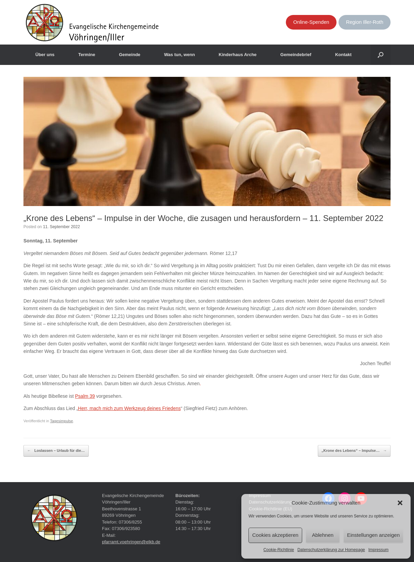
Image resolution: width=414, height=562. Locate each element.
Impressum (378, 549)
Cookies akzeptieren (275, 535)
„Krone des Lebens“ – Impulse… (354, 450)
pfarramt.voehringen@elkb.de (131, 541)
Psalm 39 (85, 396)
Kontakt (343, 54)
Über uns (44, 54)
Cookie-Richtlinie (278, 549)
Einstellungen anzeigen (373, 535)
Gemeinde (129, 54)
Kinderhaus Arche (238, 54)
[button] (400, 502)
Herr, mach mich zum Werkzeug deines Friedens (129, 408)
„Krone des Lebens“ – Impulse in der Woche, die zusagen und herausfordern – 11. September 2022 (203, 218)
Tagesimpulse (61, 421)
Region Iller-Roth (364, 22)
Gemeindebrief (295, 54)
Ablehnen (322, 535)
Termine (86, 54)
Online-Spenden (311, 22)
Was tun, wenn (179, 54)
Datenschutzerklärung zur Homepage (331, 549)
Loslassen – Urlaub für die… (56, 450)
